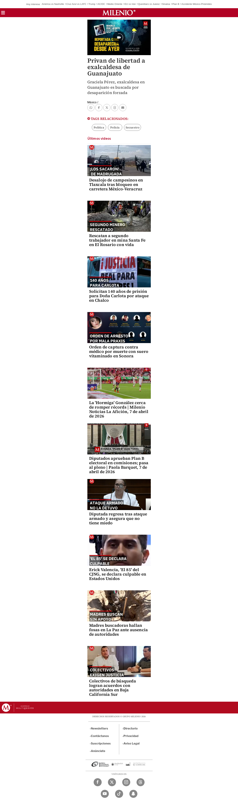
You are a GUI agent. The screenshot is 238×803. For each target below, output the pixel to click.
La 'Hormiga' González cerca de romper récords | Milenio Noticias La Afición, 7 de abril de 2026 (118, 409)
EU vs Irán (130, 4)
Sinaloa (166, 4)
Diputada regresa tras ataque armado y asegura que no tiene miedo (118, 518)
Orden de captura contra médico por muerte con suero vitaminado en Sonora (118, 351)
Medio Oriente (114, 4)
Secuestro (133, 127)
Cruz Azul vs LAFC (76, 4)
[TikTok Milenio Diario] (119, 794)
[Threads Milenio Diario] (141, 782)
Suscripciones (101, 743)
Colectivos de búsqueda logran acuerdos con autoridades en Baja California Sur (112, 687)
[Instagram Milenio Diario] (126, 782)
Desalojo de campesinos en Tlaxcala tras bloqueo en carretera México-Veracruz (116, 184)
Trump (92, 4)
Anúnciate (98, 751)
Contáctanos (100, 736)
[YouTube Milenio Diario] (105, 794)
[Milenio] (118, 12)
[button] (3, 13)
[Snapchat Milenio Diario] (133, 794)
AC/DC (101, 4)
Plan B (175, 4)
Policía (115, 127)
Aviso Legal (131, 743)
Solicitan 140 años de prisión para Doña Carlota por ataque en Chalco (119, 295)
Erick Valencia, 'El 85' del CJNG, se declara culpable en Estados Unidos (117, 574)
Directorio (130, 728)
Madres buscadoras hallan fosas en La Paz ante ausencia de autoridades (118, 629)
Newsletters (99, 728)
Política (99, 127)
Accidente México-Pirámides (197, 4)
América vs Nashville (53, 4)
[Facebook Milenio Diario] (98, 782)
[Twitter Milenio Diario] (112, 782)
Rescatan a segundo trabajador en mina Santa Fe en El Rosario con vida (117, 240)
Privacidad (130, 736)
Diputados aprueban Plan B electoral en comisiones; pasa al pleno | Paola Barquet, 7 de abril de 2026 (118, 465)
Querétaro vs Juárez (149, 4)
